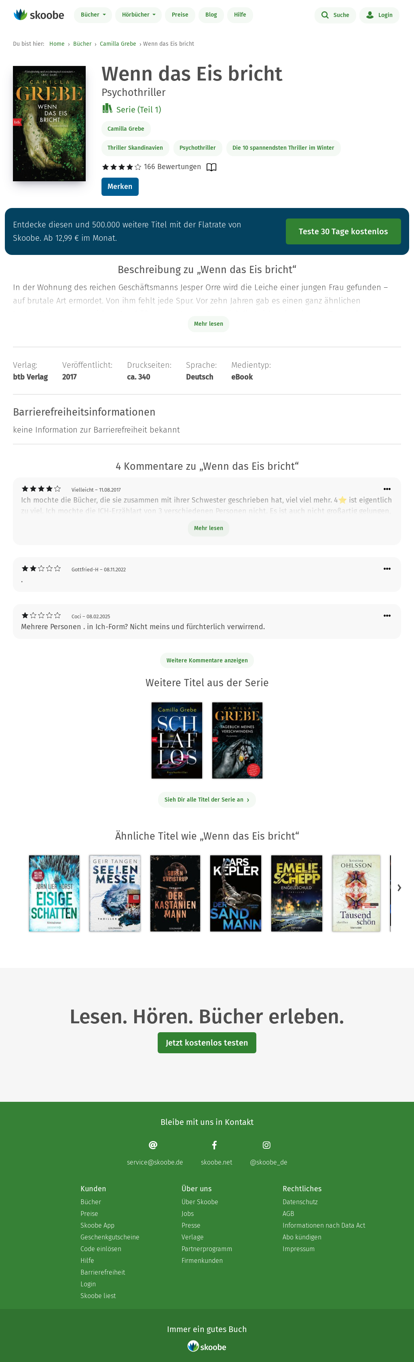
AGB (288, 1214)
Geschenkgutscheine (109, 1237)
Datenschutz (300, 1202)
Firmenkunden (202, 1260)
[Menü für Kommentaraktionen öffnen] (387, 489)
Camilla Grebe (118, 43)
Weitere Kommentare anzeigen (207, 660)
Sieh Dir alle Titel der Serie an (207, 799)
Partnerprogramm (207, 1249)
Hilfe (240, 14)
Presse (191, 1225)
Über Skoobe (200, 1202)
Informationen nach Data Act (324, 1225)
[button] (399, 888)
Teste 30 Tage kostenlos (343, 231)
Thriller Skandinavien (135, 147)
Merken (120, 186)
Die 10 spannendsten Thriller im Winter (283, 147)
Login (379, 15)
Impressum (299, 1249)
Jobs (188, 1214)
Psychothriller (198, 147)
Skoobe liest (98, 1296)
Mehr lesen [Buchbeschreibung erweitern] (208, 323)
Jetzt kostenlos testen (207, 1043)
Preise (180, 14)
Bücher (91, 14)
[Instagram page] (269, 1153)
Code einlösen (100, 1249)
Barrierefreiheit (102, 1272)
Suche (335, 15)
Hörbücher (136, 14)
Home (57, 43)
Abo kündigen (302, 1237)
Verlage (193, 1237)
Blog (211, 14)
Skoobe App (97, 1225)
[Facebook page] (216, 1153)
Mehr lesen (208, 528)
